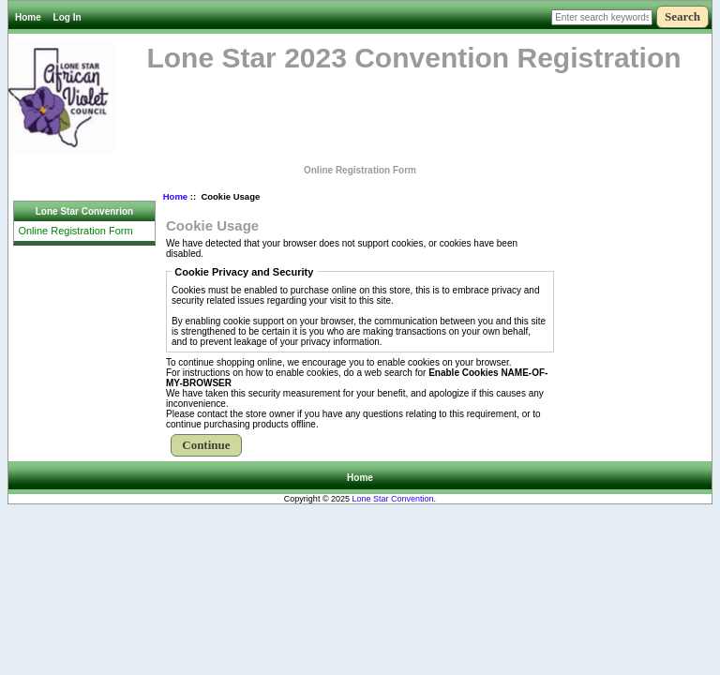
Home (28, 17)
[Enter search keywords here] (601, 17)
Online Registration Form (360, 170)
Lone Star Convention (393, 498)
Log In (67, 17)
